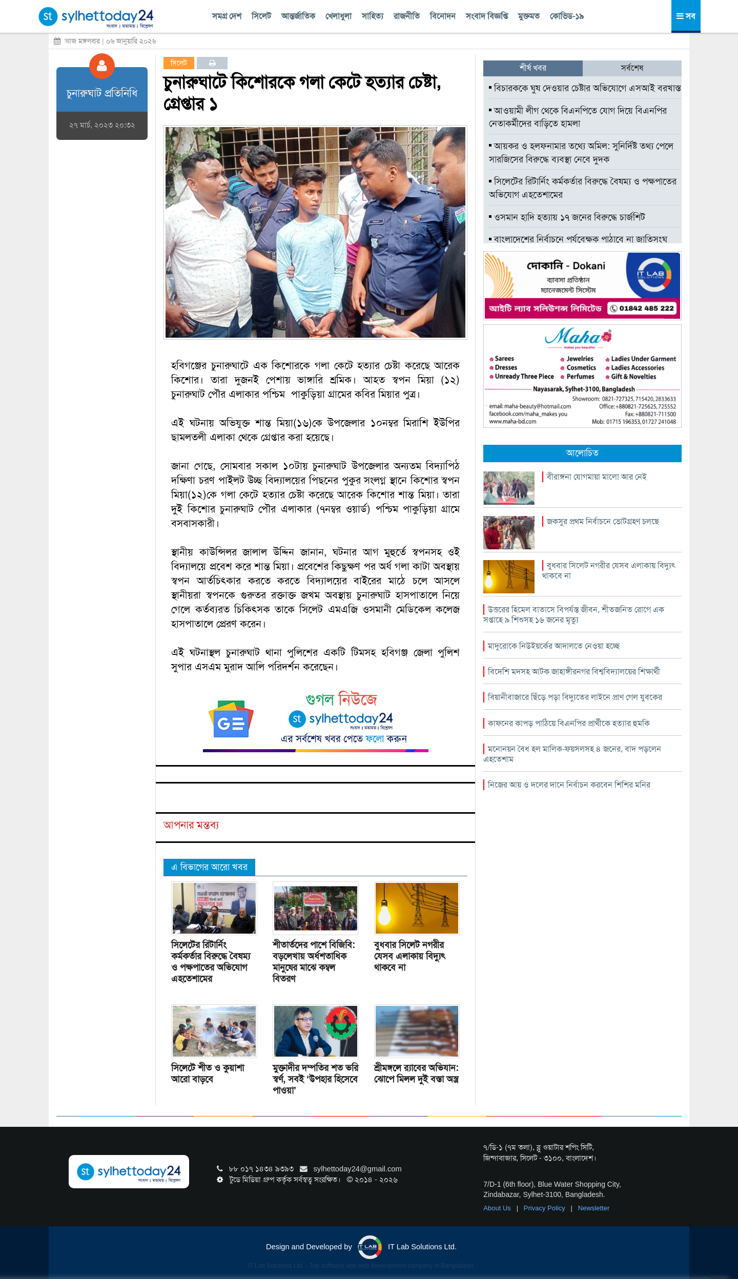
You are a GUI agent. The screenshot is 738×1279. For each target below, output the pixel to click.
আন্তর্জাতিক (298, 16)
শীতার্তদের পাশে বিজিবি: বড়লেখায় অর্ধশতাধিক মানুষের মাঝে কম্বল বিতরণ (314, 962)
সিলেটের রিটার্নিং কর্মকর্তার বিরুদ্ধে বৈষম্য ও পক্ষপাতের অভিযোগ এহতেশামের (210, 962)
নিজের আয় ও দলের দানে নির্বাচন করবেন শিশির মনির (569, 784)
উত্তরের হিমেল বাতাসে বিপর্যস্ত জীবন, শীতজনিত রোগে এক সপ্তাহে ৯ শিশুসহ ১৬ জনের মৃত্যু (573, 614)
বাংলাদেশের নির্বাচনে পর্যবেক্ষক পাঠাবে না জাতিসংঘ (578, 239)
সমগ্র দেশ (226, 16)
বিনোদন (443, 16)
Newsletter (593, 1208)
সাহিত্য (372, 16)
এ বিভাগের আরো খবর (209, 867)
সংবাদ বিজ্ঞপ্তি (487, 16)
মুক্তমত (529, 16)
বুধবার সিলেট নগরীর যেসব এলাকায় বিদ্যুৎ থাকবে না (409, 956)
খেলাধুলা (338, 16)
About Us (497, 1208)
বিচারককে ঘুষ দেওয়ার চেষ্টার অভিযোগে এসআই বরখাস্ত (585, 88)
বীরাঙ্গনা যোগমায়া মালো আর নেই (597, 476)
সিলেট (261, 16)
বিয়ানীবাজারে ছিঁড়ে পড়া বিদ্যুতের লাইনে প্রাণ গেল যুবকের (575, 697)
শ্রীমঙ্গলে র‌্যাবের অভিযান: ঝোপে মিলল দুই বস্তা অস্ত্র (416, 1073)
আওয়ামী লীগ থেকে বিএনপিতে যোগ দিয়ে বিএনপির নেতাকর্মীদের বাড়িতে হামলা (578, 117)
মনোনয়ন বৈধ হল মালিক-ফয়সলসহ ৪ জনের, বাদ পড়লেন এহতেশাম (572, 754)
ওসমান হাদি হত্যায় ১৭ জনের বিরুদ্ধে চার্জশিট (567, 217)
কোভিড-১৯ (567, 16)
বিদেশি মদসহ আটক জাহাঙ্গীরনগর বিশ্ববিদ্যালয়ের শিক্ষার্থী (574, 671)
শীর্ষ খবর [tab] (533, 68)
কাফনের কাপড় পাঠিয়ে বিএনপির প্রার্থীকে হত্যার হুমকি (569, 723)
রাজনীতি (407, 16)
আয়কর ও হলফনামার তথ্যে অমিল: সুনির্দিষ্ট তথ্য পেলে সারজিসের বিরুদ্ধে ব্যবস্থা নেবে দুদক (581, 153)
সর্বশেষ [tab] (632, 68)
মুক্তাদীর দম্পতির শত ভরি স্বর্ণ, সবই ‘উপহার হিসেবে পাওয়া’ (315, 1079)
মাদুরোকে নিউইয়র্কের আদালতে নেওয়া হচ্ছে (554, 646)
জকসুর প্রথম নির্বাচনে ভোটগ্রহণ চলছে (603, 521)
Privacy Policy (545, 1208)
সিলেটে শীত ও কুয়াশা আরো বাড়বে (207, 1073)
